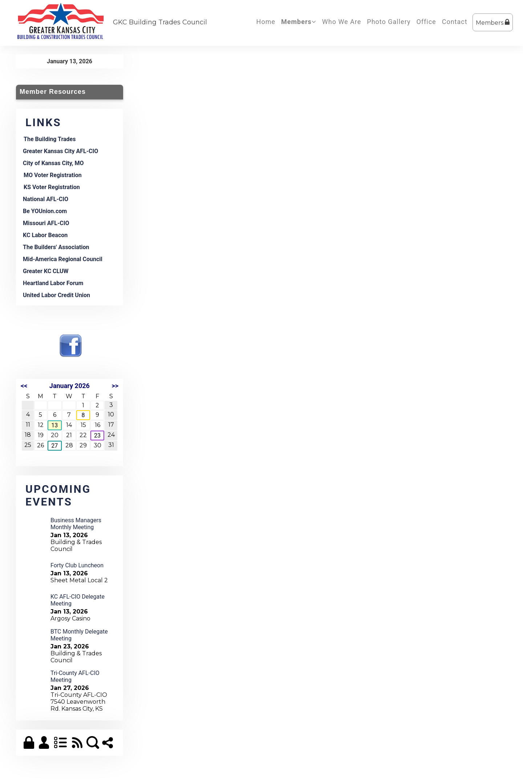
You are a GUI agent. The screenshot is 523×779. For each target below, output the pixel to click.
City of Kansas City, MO (53, 163)
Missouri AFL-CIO (46, 223)
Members (493, 22)
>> (115, 386)
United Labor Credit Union (56, 295)
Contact (454, 21)
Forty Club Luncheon (77, 565)
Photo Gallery (388, 21)
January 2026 (69, 386)
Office (426, 21)
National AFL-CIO (45, 199)
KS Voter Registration (52, 187)
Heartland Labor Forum (53, 283)
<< (24, 386)
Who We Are (341, 21)
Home (265, 21)
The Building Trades (50, 139)
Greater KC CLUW (46, 271)
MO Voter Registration (53, 175)
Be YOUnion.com (45, 211)
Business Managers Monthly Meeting (75, 524)
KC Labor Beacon (45, 235)
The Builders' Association (56, 247)
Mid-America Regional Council (62, 259)
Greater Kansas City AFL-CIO (60, 151)
